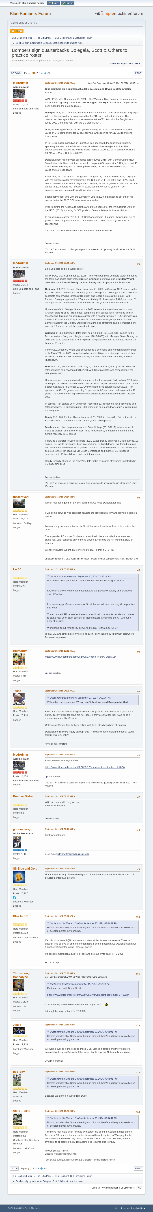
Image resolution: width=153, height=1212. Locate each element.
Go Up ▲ (141, 1208)
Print (138, 73)
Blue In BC (20, 916)
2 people (48, 243)
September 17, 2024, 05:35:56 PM (60, 569)
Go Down (16, 73)
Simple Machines (32, 1208)
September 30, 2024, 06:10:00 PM (60, 1072)
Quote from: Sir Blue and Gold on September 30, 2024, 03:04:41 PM (83, 923)
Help (117, 1208)
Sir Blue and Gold (25, 868)
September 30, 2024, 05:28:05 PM (60, 1025)
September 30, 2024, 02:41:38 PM (60, 829)
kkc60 (17, 569)
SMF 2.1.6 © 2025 (15, 1208)
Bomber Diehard (24, 796)
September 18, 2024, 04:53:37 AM (60, 691)
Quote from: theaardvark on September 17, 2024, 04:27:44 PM (80, 576)
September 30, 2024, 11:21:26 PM (60, 1111)
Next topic (135, 63)
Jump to (96, 1187)
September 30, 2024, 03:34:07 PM (60, 916)
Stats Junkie (21, 1111)
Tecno (17, 690)
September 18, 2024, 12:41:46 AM (60, 651)
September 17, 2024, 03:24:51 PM (60, 263)
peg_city (19, 1071)
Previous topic (118, 63)
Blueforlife (20, 651)
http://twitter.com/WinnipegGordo (73, 854)
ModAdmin (20, 82)
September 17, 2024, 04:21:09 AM (60, 83)
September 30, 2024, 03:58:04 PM (60, 973)
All (49, 73)
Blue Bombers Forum (30, 13)
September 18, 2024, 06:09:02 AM (60, 754)
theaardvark (21, 496)
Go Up (14, 1168)
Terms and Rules (128, 1208)
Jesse (17, 1024)
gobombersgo (22, 829)
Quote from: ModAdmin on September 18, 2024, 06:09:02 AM (80, 984)
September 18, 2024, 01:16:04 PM (60, 796)
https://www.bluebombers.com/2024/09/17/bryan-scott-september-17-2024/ (85, 767)
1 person (48, 673)
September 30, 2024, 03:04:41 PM (60, 868)
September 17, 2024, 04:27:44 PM (60, 497)
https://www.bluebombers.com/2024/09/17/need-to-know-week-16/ (80, 656)
